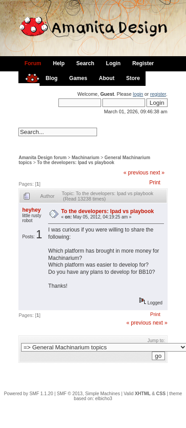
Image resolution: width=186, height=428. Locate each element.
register (158, 94)
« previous (136, 172)
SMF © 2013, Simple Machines (88, 393)
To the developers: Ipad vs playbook (75, 162)
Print (154, 182)
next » (157, 172)
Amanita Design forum (42, 157)
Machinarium (86, 157)
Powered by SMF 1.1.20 (28, 393)
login (138, 94)
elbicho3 (103, 398)
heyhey (31, 210)
